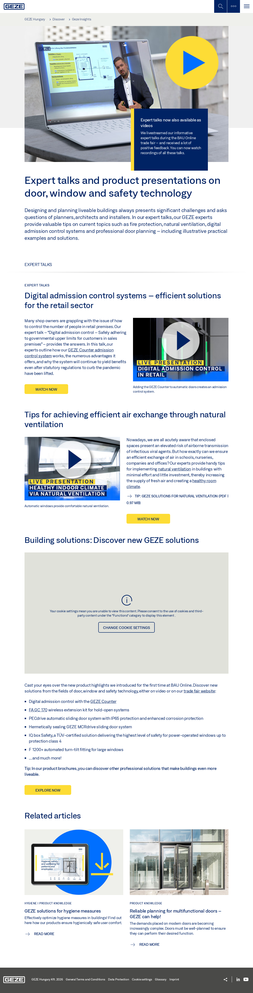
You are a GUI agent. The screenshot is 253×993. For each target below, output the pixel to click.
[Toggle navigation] (246, 6)
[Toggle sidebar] (233, 6)
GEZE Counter (103, 701)
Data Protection (118, 979)
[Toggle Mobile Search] (220, 6)
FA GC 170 (38, 709)
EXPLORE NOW (47, 790)
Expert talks (38, 264)
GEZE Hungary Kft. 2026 (47, 979)
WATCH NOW (46, 389)
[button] (225, 979)
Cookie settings (142, 979)
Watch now (148, 519)
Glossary (160, 979)
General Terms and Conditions (85, 979)
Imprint (174, 979)
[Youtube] (246, 979)
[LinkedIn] (238, 979)
